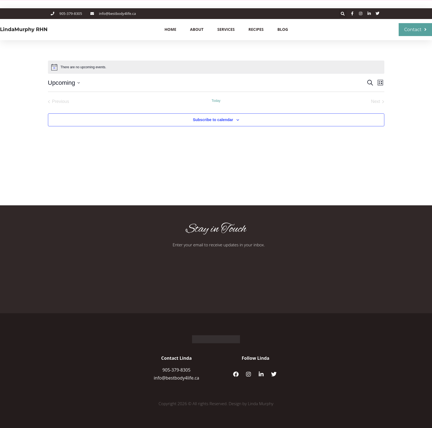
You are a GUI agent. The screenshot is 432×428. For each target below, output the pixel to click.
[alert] (216, 67)
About (197, 29)
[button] (343, 14)
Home (170, 29)
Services (226, 29)
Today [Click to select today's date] (216, 101)
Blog (282, 29)
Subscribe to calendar (213, 120)
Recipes (256, 29)
